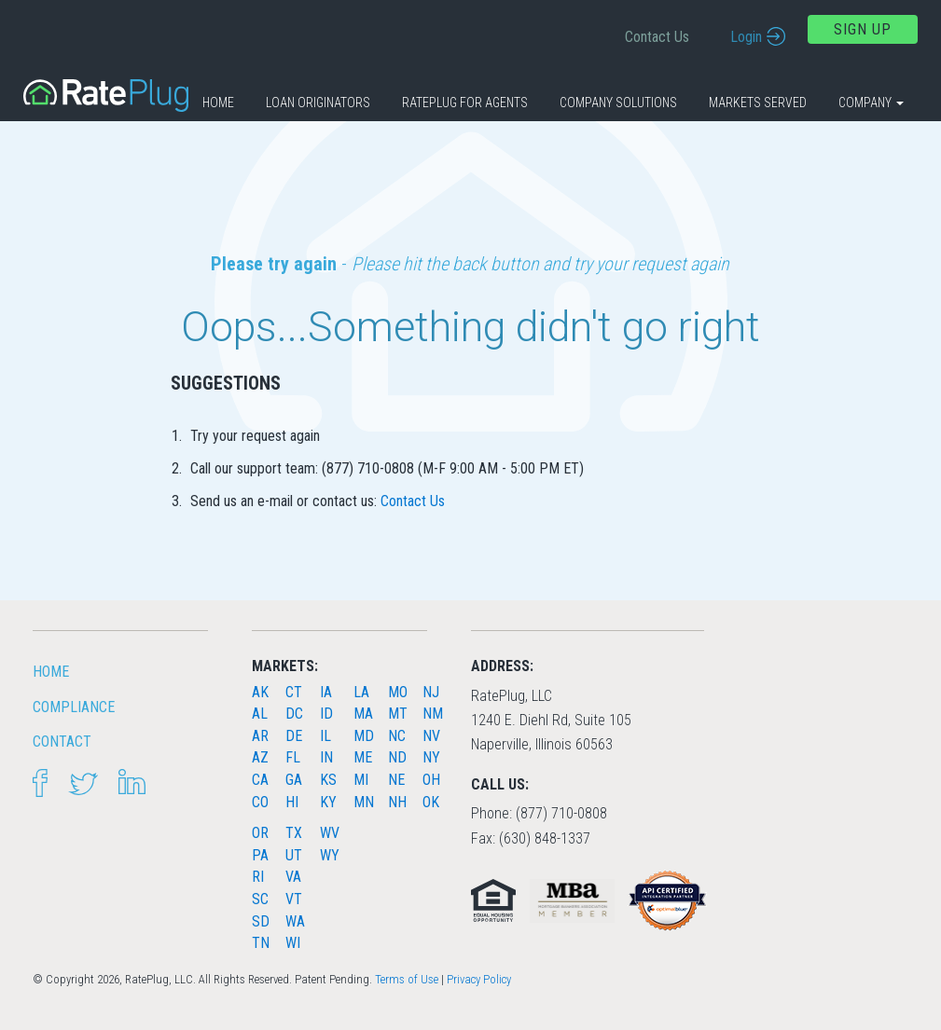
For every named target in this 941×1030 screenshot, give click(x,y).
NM (432, 713)
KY (328, 802)
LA (361, 692)
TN (261, 943)
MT (398, 713)
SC (260, 899)
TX (293, 833)
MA (363, 713)
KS (328, 780)
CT (293, 692)
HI (291, 802)
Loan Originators (318, 102)
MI (360, 780)
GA (293, 780)
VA (293, 877)
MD (363, 736)
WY (329, 855)
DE (293, 736)
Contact (62, 741)
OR (260, 833)
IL (325, 736)
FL (292, 757)
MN (363, 802)
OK (430, 802)
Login (746, 37)
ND (397, 757)
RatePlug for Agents (465, 102)
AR (260, 736)
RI (258, 877)
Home (218, 102)
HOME (51, 671)
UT (293, 855)
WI (292, 943)
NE (396, 780)
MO (398, 692)
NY (431, 757)
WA (295, 921)
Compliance (74, 707)
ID (326, 713)
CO (260, 802)
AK (260, 692)
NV (431, 736)
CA (260, 780)
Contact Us (657, 37)
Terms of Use (406, 979)
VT (293, 899)
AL (260, 713)
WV (329, 833)
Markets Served (758, 102)
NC (397, 736)
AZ (260, 757)
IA (326, 692)
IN (326, 757)
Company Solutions (618, 102)
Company (871, 102)
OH (431, 780)
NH (397, 802)
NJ (430, 692)
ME (362, 757)
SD (261, 921)
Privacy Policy (479, 979)
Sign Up (863, 29)
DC (294, 713)
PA (260, 855)
